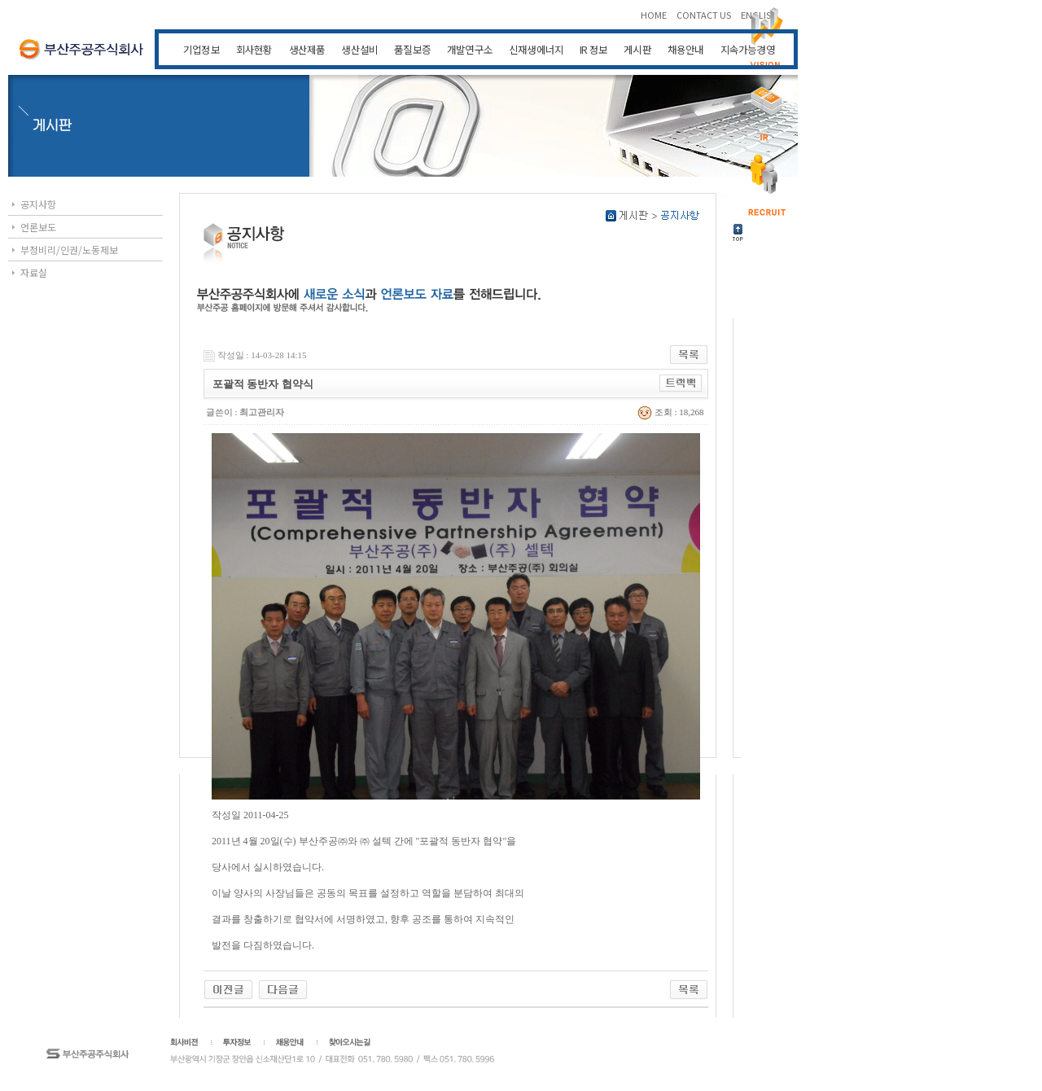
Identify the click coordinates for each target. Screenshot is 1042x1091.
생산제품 (307, 49)
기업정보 (201, 49)
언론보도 (38, 227)
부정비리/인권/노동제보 (69, 249)
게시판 (637, 49)
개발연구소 (470, 49)
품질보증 (412, 49)
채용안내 (686, 49)
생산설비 (359, 49)
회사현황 (254, 49)
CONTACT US (704, 14)
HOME (654, 14)
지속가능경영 (747, 49)
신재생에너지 (536, 49)
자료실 (33, 272)
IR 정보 (593, 49)
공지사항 (38, 204)
